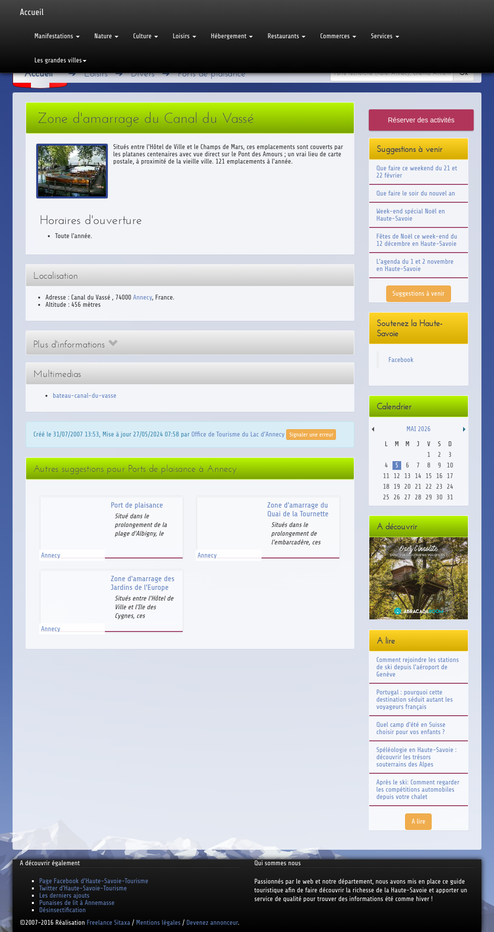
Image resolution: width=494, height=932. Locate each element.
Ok (463, 73)
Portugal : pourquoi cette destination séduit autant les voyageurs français (415, 699)
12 (396, 476)
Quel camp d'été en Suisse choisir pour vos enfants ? (411, 728)
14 (418, 476)
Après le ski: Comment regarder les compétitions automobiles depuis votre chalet (418, 789)
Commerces (338, 36)
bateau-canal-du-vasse (84, 395)
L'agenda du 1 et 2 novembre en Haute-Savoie (415, 265)
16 (439, 476)
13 (407, 476)
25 (386, 497)
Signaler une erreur (311, 434)
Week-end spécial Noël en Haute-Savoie (411, 215)
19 (396, 486)
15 (428, 476)
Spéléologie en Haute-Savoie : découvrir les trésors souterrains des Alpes (417, 757)
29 (428, 497)
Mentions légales (158, 922)
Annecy (142, 297)
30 (439, 497)
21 (418, 486)
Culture (145, 36)
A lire (418, 821)
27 (407, 497)
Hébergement (232, 36)
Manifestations (57, 36)
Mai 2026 (419, 429)
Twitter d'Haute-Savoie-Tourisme (83, 888)
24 (450, 486)
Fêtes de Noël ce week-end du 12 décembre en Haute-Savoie (417, 240)
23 (439, 486)
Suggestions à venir (418, 293)
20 (407, 486)
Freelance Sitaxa (108, 922)
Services (385, 36)
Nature (106, 36)
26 (396, 497)
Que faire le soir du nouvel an (416, 193)
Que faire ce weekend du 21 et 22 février (417, 172)
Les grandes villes (60, 60)
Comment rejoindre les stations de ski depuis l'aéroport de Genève (418, 667)
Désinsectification (62, 910)
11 (386, 476)
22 (428, 486)
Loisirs (184, 36)
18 (386, 486)
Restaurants (286, 36)
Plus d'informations (75, 344)
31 (450, 497)
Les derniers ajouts (64, 895)
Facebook (401, 359)
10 (450, 465)
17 (450, 476)
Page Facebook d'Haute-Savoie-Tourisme (93, 881)
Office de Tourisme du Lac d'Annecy (238, 433)
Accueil (32, 12)
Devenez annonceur (212, 922)
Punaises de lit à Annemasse (77, 902)
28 (418, 497)
